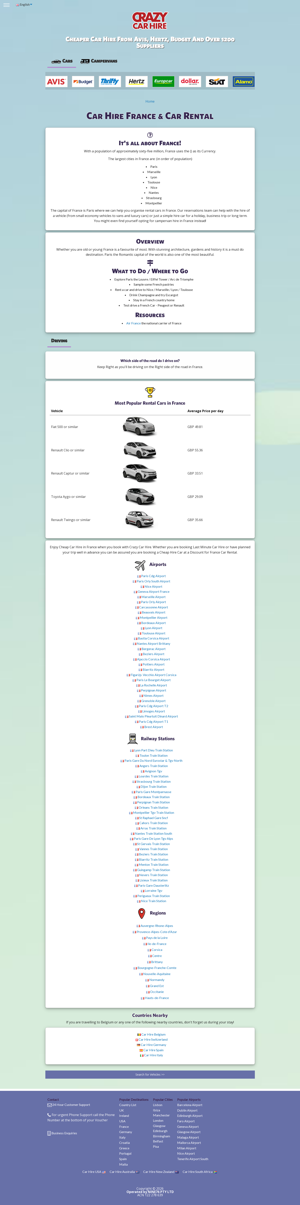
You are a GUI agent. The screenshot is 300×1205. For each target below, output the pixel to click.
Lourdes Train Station (151, 776)
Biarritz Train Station (151, 859)
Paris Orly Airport (151, 602)
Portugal (125, 1153)
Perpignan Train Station (151, 802)
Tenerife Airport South (192, 1159)
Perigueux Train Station (151, 896)
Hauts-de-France (155, 998)
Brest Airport (151, 727)
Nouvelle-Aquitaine (154, 974)
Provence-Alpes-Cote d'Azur (155, 932)
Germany (125, 1132)
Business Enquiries (64, 1133)
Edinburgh (160, 1131)
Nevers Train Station (151, 875)
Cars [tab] (61, 61)
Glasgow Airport (189, 1132)
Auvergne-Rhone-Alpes (155, 926)
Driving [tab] (59, 340)
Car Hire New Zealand (161, 1172)
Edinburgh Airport (190, 1115)
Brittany (155, 962)
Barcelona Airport (189, 1105)
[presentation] (98, 61)
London (158, 1120)
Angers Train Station (151, 766)
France (124, 1126)
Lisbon (157, 1105)
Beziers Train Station (151, 854)
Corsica (155, 949)
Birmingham (161, 1136)
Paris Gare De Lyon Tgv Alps (151, 838)
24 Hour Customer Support (71, 1104)
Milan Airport (186, 1148)
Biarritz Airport (151, 669)
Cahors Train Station (151, 823)
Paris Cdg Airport (151, 576)
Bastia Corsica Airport (151, 638)
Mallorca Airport (189, 1142)
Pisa (156, 1146)
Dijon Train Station (152, 786)
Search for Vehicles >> (150, 1074)
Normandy (154, 980)
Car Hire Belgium (151, 1034)
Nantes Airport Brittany (151, 643)
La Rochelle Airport (151, 685)
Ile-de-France (155, 944)
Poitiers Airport (152, 664)
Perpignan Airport (151, 690)
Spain (123, 1159)
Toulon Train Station (152, 755)
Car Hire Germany (151, 1045)
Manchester (161, 1115)
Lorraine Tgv (151, 890)
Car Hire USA (94, 1172)
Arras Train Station (151, 828)
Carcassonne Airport (151, 607)
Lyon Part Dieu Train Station (151, 750)
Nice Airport (151, 586)
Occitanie (155, 992)
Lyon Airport (151, 628)
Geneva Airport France (151, 591)
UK (121, 1110)
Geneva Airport (188, 1126)
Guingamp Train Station (151, 870)
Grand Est (155, 986)
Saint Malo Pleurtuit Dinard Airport (151, 716)
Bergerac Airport (152, 649)
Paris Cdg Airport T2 (151, 706)
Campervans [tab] (98, 61)
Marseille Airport (151, 597)
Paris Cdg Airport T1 (151, 721)
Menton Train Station (151, 864)
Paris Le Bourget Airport (152, 680)
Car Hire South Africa (200, 1172)
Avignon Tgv (151, 771)
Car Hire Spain (152, 1050)
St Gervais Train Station (151, 844)
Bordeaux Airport (151, 623)
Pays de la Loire (155, 938)
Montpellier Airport (151, 617)
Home (150, 101)
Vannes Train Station (151, 849)
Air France (133, 323)
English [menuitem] (23, 4)
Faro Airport (186, 1121)
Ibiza (156, 1110)
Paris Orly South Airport (151, 581)
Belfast (158, 1141)
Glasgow (159, 1126)
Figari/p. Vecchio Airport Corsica (151, 675)
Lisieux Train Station (152, 880)
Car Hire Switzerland (152, 1039)
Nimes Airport (152, 695)
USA (122, 1121)
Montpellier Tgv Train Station (151, 812)
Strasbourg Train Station (152, 781)
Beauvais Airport (151, 612)
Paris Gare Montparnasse (151, 792)
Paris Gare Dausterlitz (151, 885)
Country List (127, 1105)
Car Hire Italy (151, 1055)
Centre (155, 956)
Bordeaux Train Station (152, 797)
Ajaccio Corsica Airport (151, 659)
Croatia (124, 1142)
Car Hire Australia (124, 1172)
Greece (124, 1148)
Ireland (124, 1115)
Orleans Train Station (151, 807)
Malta (123, 1164)
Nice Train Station (151, 901)
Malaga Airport (188, 1137)
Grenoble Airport (151, 701)
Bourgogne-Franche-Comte (155, 968)
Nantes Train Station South (151, 833)
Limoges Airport (151, 711)
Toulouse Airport (151, 633)
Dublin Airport (187, 1110)
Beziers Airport (151, 654)
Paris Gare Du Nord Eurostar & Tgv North (151, 760)
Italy (122, 1137)
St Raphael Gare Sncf (151, 818)
